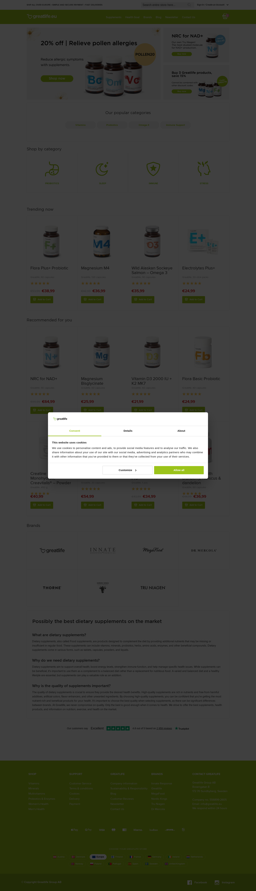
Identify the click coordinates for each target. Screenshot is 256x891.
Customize (128, 470)
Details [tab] (128, 430)
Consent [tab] (74, 430)
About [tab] (181, 430)
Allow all (179, 470)
